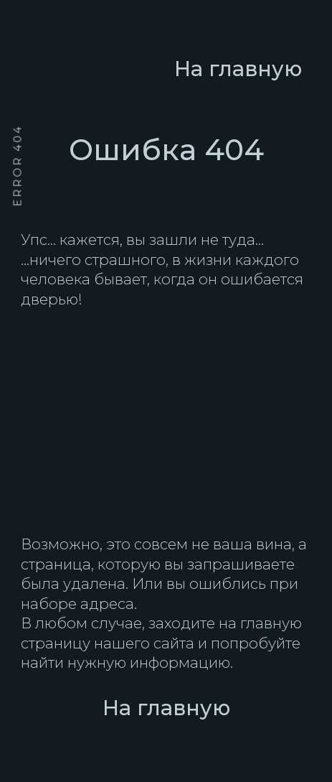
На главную (166, 707)
